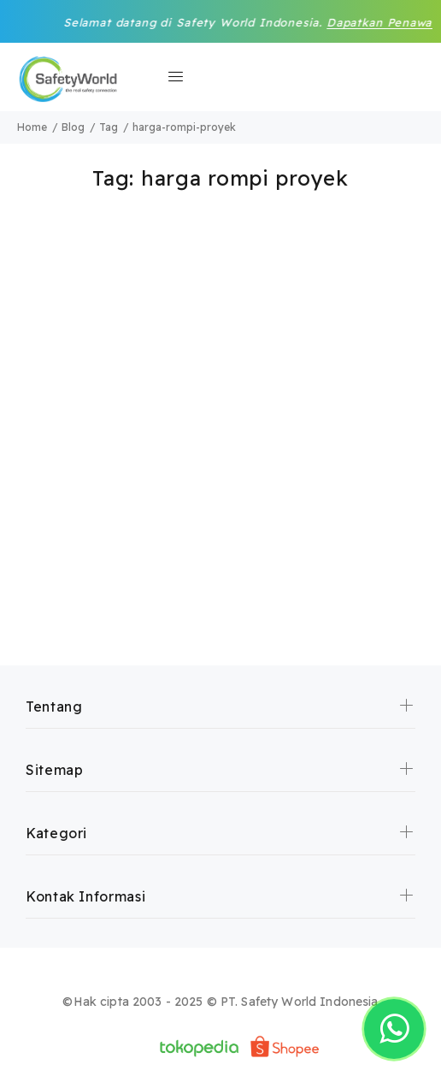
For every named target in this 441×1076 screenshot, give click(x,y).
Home (32, 127)
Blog (73, 127)
